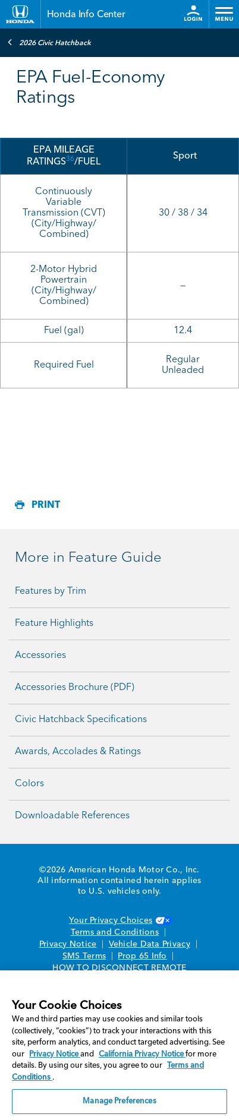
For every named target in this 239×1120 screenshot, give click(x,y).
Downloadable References (72, 816)
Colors (29, 784)
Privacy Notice (68, 944)
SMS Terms (84, 956)
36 (70, 159)
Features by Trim (50, 591)
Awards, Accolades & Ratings (78, 752)
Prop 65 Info (142, 956)
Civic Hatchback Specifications (81, 719)
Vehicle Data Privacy (149, 944)
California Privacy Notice (142, 1054)
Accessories (40, 655)
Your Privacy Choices (119, 920)
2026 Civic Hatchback (49, 42)
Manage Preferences (119, 1101)
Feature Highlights (54, 623)
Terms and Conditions (115, 932)
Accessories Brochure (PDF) (74, 687)
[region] (119, 1045)
